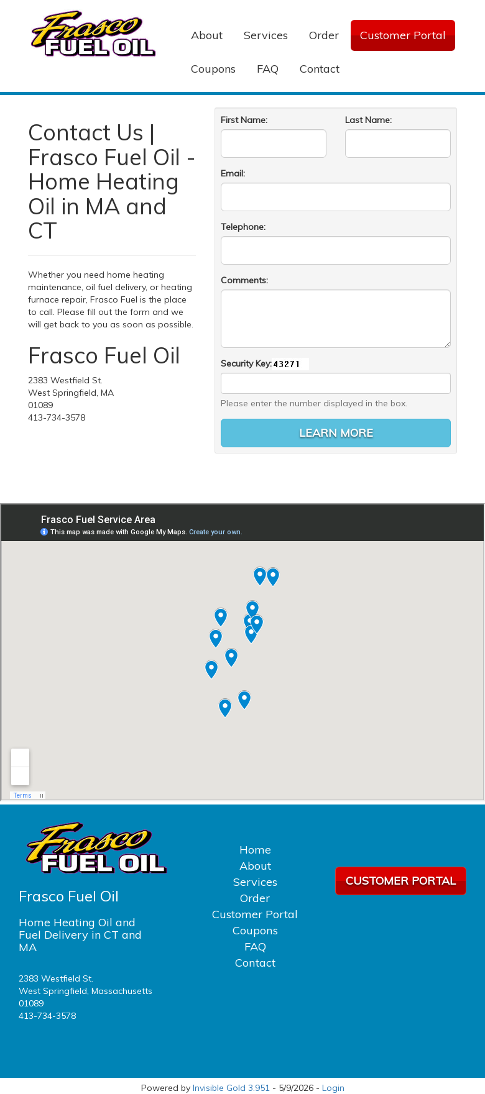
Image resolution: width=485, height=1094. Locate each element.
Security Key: (246, 363)
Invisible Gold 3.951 (232, 1087)
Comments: (244, 280)
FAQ (268, 69)
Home (255, 849)
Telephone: (243, 226)
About (207, 35)
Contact (320, 69)
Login (333, 1087)
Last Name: (368, 119)
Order (324, 35)
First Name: (244, 119)
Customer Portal (403, 35)
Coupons (213, 69)
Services (266, 35)
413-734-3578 (47, 1015)
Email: (233, 173)
